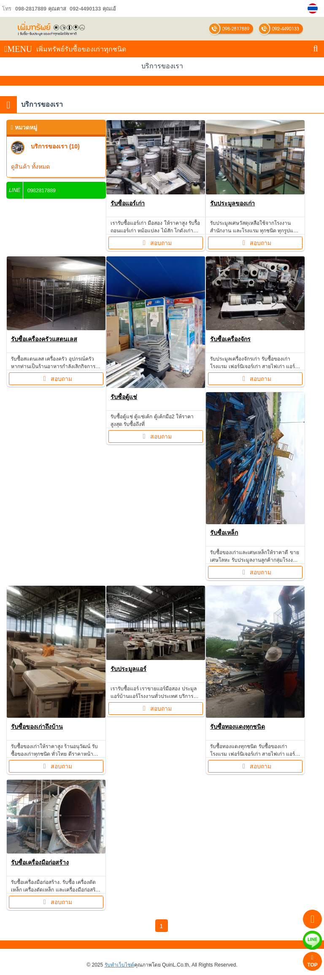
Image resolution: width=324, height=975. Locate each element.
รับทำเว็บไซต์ (119, 965)
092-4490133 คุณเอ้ (92, 9)
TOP (312, 961)
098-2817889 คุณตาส (40, 9)
